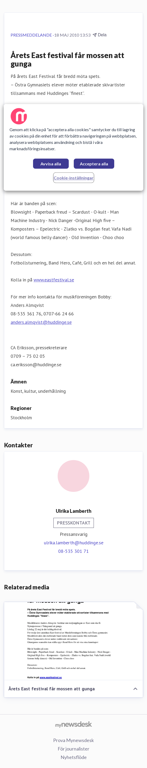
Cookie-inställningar (74, 177)
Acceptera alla (94, 163)
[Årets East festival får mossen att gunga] (73, 641)
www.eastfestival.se (54, 280)
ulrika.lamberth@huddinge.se (73, 543)
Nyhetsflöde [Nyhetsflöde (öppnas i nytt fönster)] (74, 757)
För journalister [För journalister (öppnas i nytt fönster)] (73, 749)
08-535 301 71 (73, 551)
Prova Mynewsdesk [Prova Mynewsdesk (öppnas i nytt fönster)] (73, 740)
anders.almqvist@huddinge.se (41, 322)
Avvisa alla (50, 163)
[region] (73, 147)
